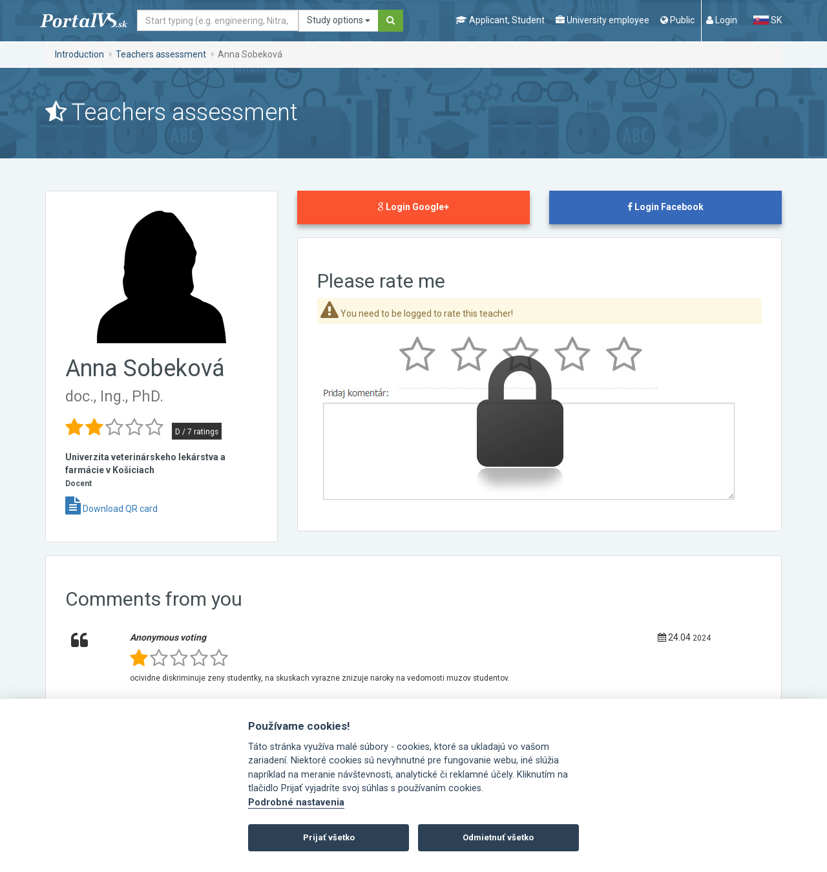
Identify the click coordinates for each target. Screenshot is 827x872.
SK (767, 20)
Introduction (79, 54)
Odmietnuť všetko (498, 837)
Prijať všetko (329, 837)
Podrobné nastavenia (296, 802)
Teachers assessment (161, 54)
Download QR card (111, 509)
